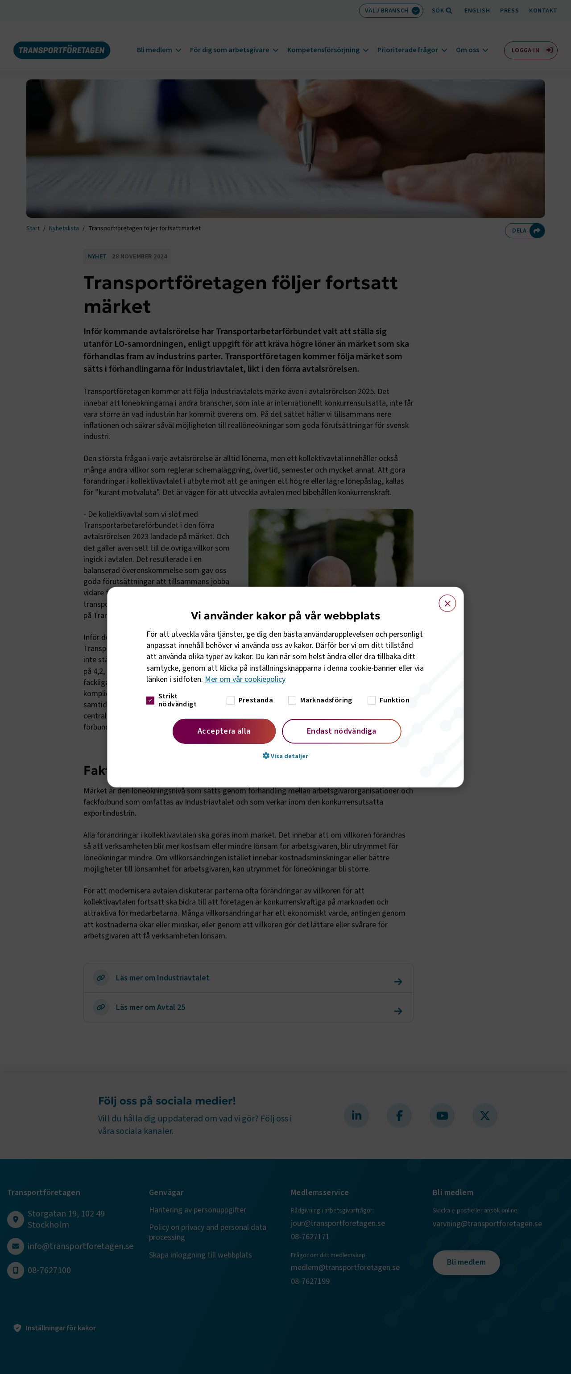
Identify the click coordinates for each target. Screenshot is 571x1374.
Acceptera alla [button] (224, 731)
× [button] (442, 599)
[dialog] (285, 687)
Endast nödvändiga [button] (342, 731)
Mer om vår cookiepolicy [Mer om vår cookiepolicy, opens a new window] (245, 679)
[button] (285, 756)
